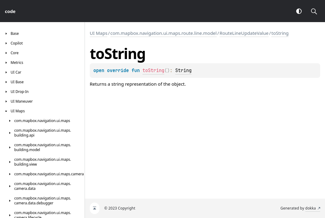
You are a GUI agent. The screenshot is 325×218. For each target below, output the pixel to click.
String (183, 71)
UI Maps (98, 33)
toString (280, 33)
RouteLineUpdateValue (243, 33)
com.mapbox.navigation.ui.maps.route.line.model (163, 33)
